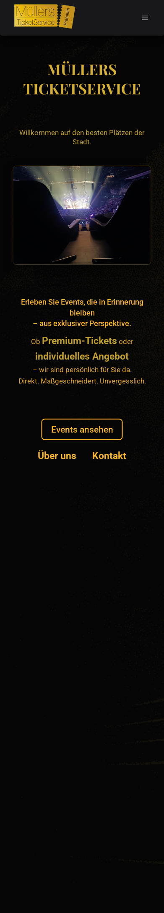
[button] (145, 17)
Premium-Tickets (79, 341)
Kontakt (109, 456)
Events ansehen (82, 429)
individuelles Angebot (82, 356)
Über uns (57, 456)
